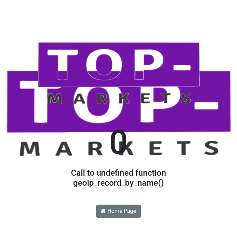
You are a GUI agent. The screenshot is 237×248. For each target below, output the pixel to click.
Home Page (118, 211)
